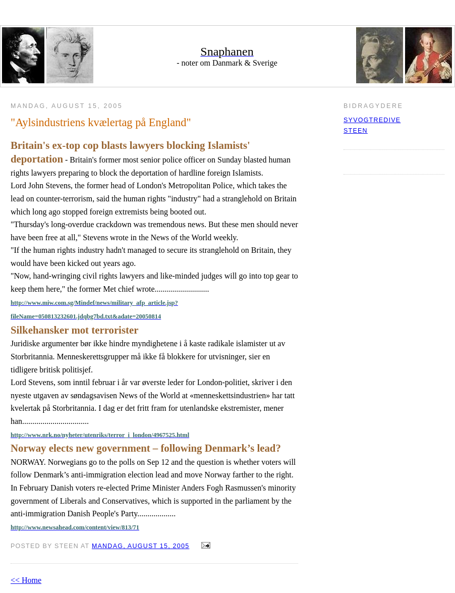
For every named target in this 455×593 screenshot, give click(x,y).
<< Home (26, 580)
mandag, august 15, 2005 (140, 546)
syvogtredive (372, 120)
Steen (356, 130)
